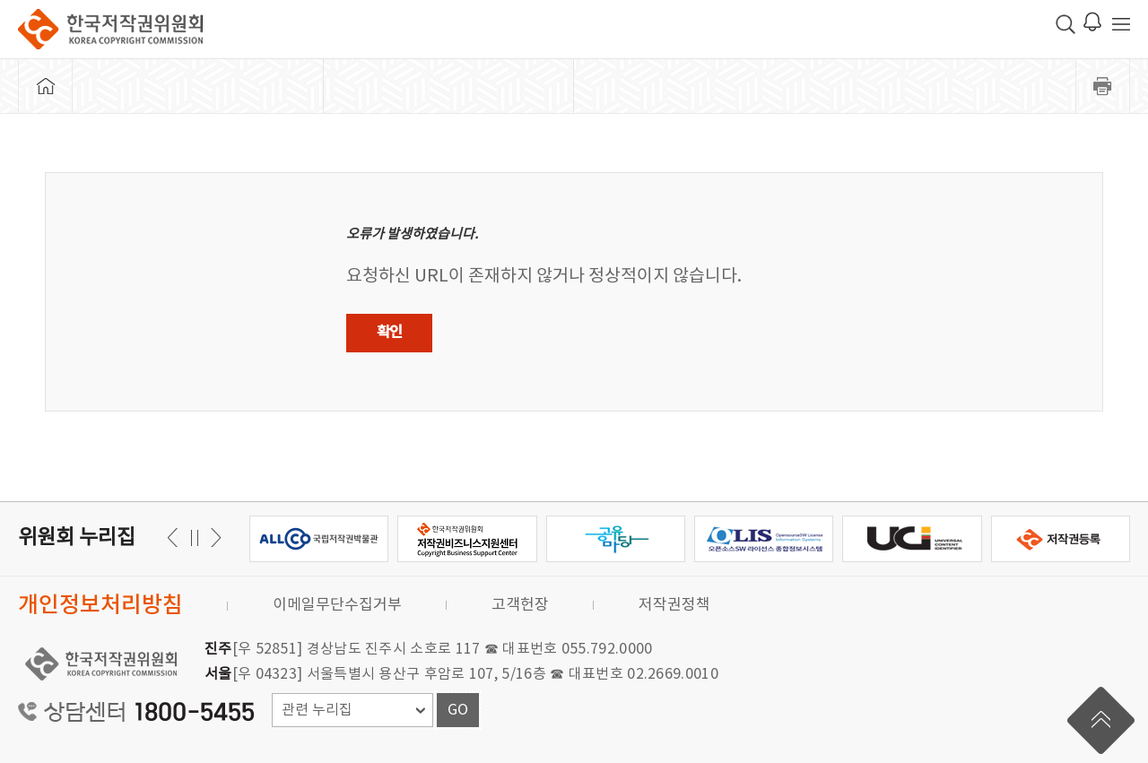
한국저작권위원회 (110, 29)
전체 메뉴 (1121, 24)
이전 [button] (213, 537)
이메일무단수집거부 (337, 605)
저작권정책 (674, 605)
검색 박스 (1065, 24)
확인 (389, 333)
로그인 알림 (1092, 21)
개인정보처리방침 (100, 606)
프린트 (1103, 86)
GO (458, 710)
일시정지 (194, 537)
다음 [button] (175, 537)
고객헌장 (520, 605)
